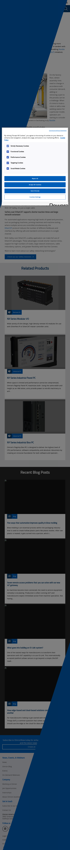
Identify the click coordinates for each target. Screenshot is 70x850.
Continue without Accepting (57, 130)
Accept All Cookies (35, 185)
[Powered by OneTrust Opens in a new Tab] (58, 204)
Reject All (35, 178)
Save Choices (35, 191)
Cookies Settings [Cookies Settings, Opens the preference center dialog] (35, 197)
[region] (35, 166)
